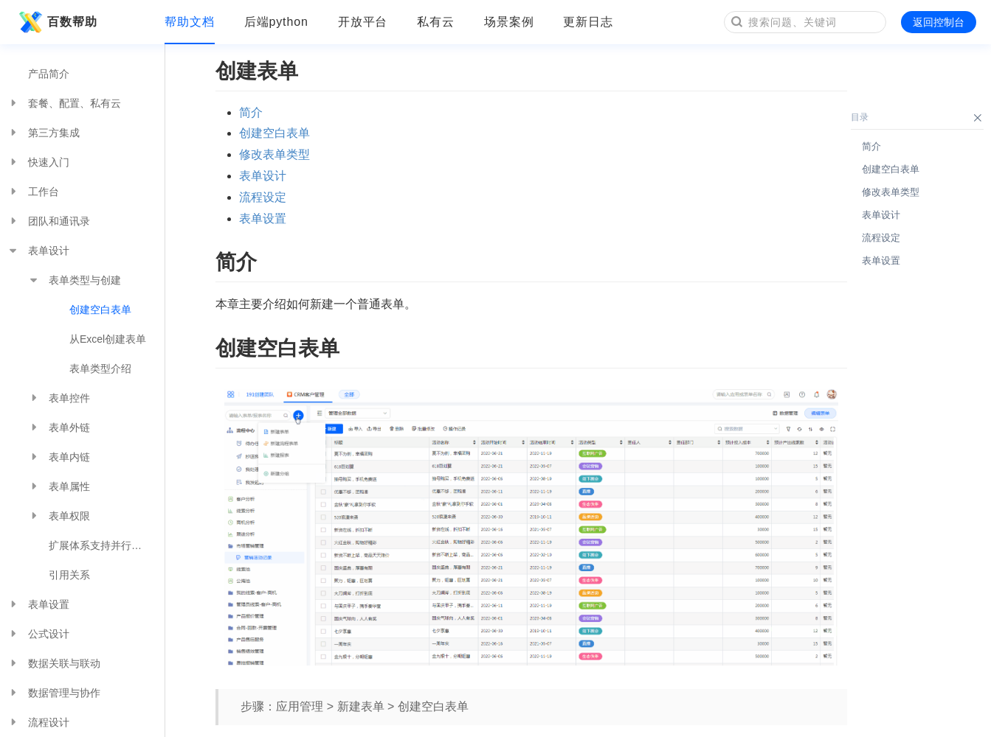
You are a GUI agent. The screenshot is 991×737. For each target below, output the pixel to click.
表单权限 (59, 516)
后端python (276, 21)
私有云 (436, 21)
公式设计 (38, 634)
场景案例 (509, 21)
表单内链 (59, 457)
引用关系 (69, 575)
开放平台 (363, 21)
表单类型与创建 (74, 280)
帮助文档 (190, 21)
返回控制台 (938, 22)
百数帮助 (56, 22)
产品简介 (48, 74)
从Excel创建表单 (107, 339)
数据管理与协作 (53, 693)
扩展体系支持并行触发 (100, 545)
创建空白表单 (100, 309)
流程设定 (262, 197)
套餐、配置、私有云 (64, 103)
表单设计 (38, 250)
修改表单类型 (274, 154)
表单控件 (59, 398)
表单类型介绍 (100, 368)
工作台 (33, 191)
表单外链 (59, 427)
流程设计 (38, 722)
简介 (251, 112)
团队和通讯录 (48, 221)
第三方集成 (43, 132)
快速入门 (38, 162)
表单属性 (59, 486)
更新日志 (588, 21)
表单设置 (38, 604)
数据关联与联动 (53, 663)
